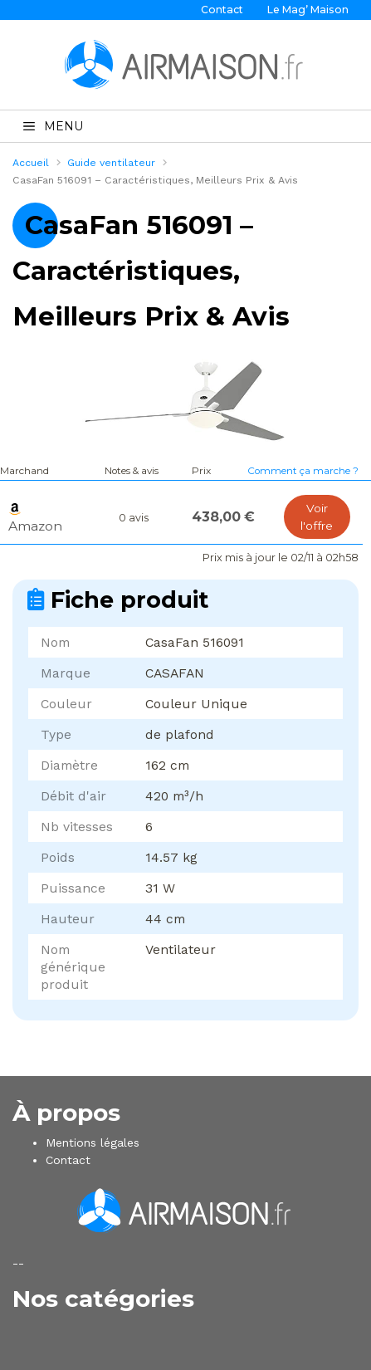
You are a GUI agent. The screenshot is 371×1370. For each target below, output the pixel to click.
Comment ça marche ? (303, 471)
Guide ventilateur (111, 163)
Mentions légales (92, 1142)
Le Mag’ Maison (308, 9)
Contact (222, 9)
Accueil (30, 163)
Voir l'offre (316, 517)
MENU (53, 126)
